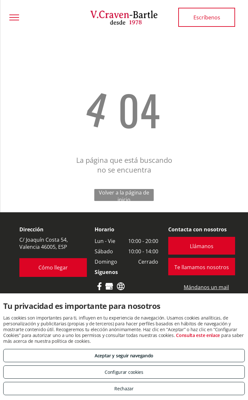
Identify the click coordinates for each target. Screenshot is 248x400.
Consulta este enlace (198, 335)
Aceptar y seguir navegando (124, 356)
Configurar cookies (124, 372)
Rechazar (124, 388)
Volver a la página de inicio (124, 195)
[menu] (14, 17)
